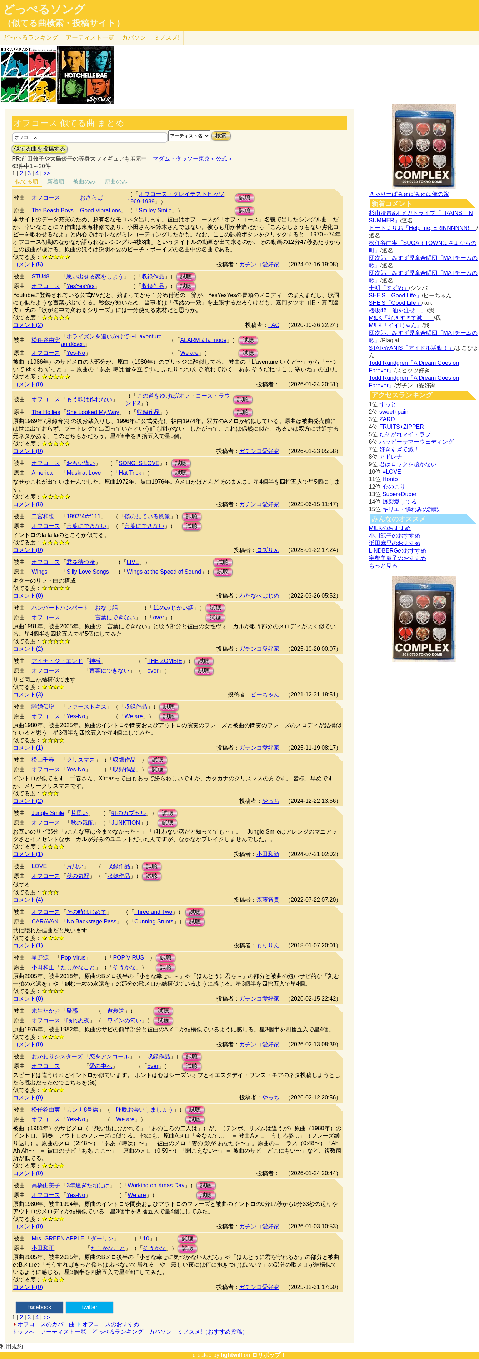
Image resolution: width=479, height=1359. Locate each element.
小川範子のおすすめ (394, 536)
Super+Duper (400, 494)
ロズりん (267, 550)
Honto (390, 479)
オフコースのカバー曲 (46, 1324)
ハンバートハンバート (60, 608)
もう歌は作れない (89, 399)
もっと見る (383, 566)
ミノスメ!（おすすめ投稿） (213, 1332)
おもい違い (80, 463)
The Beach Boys (52, 210)
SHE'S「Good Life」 (395, 295)
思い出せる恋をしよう (95, 276)
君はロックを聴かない (407, 464)
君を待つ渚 (80, 562)
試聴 (244, 198)
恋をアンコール (109, 1056)
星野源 (40, 958)
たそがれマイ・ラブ (405, 434)
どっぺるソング (44, 9)
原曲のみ (116, 181)
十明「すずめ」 (389, 288)
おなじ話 (106, 608)
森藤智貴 (267, 900)
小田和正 (42, 967)
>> (46, 173)
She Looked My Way (92, 412)
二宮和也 (42, 516)
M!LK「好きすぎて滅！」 (401, 318)
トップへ (23, 1332)
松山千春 (42, 760)
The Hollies (45, 412)
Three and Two (153, 912)
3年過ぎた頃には (88, 1185)
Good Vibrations (100, 210)
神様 (95, 661)
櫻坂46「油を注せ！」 (398, 310)
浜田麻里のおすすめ (394, 543)
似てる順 (26, 181)
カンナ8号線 (82, 1110)
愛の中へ (100, 1066)
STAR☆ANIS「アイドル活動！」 (411, 348)
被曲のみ (84, 181)
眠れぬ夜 (77, 1020)
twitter (90, 1307)
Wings (39, 572)
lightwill (231, 1355)
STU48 (40, 276)
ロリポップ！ (269, 1355)
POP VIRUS (128, 958)
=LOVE (392, 472)
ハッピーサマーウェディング (416, 442)
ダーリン (102, 1238)
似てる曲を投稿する (39, 149)
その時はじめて (86, 912)
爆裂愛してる (400, 502)
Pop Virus (73, 958)
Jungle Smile (47, 813)
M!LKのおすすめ (390, 528)
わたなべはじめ (259, 596)
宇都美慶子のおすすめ (397, 558)
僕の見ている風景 (147, 516)
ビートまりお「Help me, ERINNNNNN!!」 (422, 228)
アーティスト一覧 (63, 1332)
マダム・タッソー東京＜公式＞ (193, 159)
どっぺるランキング (117, 1332)
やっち (270, 801)
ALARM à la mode (203, 340)
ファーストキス (86, 707)
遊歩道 (115, 1011)
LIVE (133, 562)
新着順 (55, 181)
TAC (273, 325)
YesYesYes (80, 286)
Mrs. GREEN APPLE (57, 1238)
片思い (79, 813)
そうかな (124, 967)
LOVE (39, 866)
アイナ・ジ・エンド (57, 661)
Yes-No (75, 353)
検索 (221, 135)
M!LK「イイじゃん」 (395, 325)
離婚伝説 (42, 707)
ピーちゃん (265, 694)
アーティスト (90, 37)
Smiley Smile (155, 210)
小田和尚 (267, 854)
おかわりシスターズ (57, 1056)
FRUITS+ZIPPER (401, 427)
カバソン (134, 37)
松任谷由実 (45, 340)
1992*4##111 (83, 516)
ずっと (387, 404)
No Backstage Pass (91, 921)
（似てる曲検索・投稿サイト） (64, 23)
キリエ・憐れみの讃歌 (411, 509)
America (42, 473)
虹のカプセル (128, 813)
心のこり (394, 487)
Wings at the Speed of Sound (164, 572)
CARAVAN (44, 921)
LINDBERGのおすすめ (398, 551)
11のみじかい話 (173, 608)
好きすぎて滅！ (399, 449)
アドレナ (390, 457)
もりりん (267, 945)
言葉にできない (86, 526)
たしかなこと (78, 967)
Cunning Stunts (153, 921)
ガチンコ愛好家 (259, 264)
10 (146, 1238)
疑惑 (72, 1011)
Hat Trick (130, 473)
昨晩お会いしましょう (144, 1110)
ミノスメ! (167, 37)
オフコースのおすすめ (110, 1324)
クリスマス (80, 760)
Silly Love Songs (87, 572)
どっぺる (31, 37)
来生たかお (45, 1011)
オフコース (45, 198)
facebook (39, 1307)
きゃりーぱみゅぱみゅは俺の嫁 (409, 194)
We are (189, 353)
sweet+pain (393, 412)
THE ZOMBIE (164, 661)
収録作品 (152, 276)
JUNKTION (125, 823)
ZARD (387, 419)
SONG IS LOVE (139, 463)
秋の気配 (82, 823)
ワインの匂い (124, 1020)
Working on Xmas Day (156, 1185)
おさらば (91, 198)
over (158, 617)
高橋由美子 (45, 1185)
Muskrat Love (83, 473)
